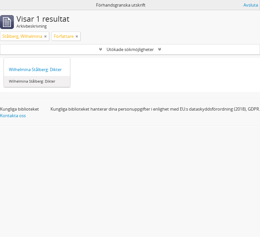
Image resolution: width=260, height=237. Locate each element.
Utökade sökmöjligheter (130, 49)
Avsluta (251, 5)
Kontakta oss (13, 115)
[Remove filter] (45, 36)
